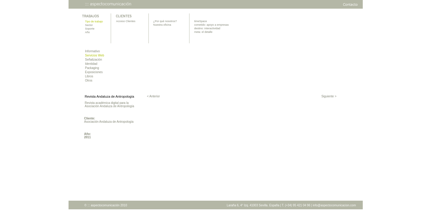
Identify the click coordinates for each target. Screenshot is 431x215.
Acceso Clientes (126, 21)
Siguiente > (328, 96)
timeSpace (200, 21)
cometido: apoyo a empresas (211, 24)
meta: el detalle (203, 31)
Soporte (90, 28)
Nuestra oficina (162, 24)
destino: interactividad (207, 28)
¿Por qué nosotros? (165, 21)
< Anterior (153, 96)
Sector (89, 25)
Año (87, 32)
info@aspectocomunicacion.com (334, 205)
